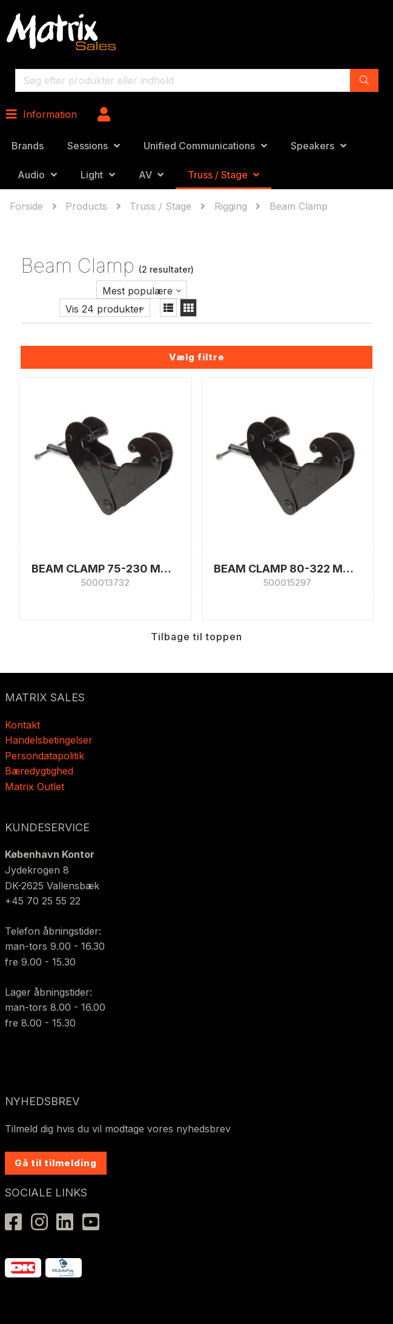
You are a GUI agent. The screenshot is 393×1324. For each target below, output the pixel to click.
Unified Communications (199, 146)
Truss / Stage (218, 175)
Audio (31, 175)
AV (145, 175)
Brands (28, 146)
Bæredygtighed (39, 771)
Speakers (312, 146)
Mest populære (137, 291)
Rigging (230, 206)
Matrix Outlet (34, 786)
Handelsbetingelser (49, 740)
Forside (28, 206)
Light (92, 175)
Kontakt (22, 725)
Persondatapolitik (46, 756)
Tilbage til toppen (196, 637)
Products (86, 206)
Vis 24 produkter (104, 309)
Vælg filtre (197, 357)
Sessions (87, 146)
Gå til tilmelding (56, 1163)
